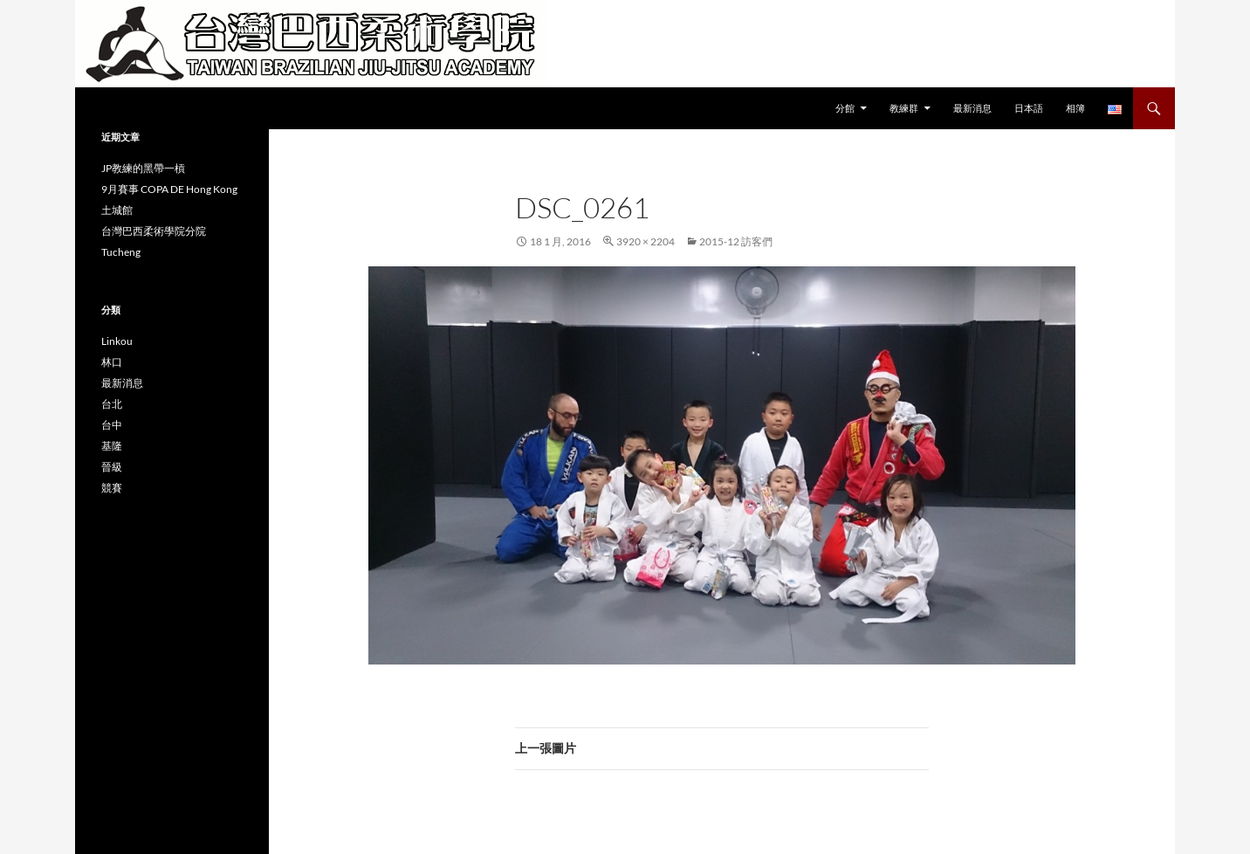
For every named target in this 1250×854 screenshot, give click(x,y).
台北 (111, 403)
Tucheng (121, 251)
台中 (111, 424)
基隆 (111, 445)
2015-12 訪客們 (736, 241)
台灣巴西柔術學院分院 (153, 231)
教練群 (903, 108)
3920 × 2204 (645, 241)
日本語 (1028, 108)
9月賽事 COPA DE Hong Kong (169, 189)
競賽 (111, 487)
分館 (845, 108)
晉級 (111, 466)
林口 (111, 361)
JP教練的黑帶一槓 (143, 168)
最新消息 (972, 108)
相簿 (1075, 108)
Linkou (117, 341)
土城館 (117, 210)
